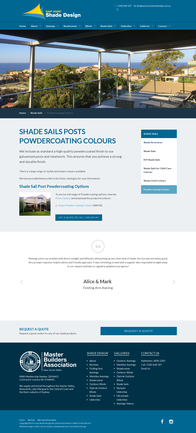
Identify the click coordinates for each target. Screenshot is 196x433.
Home (22, 26)
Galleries (145, 26)
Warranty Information (46, 420)
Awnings (50, 26)
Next (174, 281)
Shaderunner (70, 26)
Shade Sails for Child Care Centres (157, 170)
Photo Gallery (63, 198)
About (34, 26)
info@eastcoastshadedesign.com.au (152, 6)
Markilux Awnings (99, 376)
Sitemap (31, 420)
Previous (21, 281)
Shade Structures (153, 142)
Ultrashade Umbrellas (122, 397)
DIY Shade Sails (152, 159)
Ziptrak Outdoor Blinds (98, 389)
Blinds (88, 26)
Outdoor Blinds (97, 384)
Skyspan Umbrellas (122, 389)
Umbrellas (126, 26)
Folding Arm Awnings (95, 370)
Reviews (94, 364)
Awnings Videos (125, 403)
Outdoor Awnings (126, 360)
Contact (162, 26)
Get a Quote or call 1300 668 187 (79, 217)
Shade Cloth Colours (155, 180)
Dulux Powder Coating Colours (75, 205)
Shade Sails (106, 26)
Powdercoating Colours (60, 112)
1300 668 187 (123, 6)
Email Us (145, 368)
